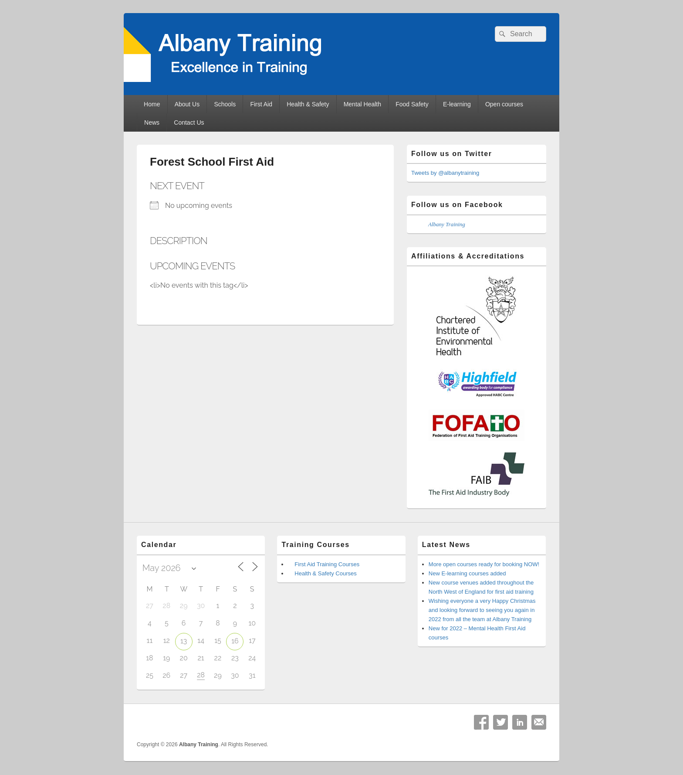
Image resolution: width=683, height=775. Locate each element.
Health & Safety (308, 104)
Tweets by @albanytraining (445, 173)
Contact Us (189, 122)
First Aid (261, 104)
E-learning (457, 104)
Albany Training (446, 224)
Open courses (504, 104)
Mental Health (362, 104)
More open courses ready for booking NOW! (484, 564)
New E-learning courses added (467, 573)
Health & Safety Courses (325, 573)
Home (152, 104)
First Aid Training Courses (326, 564)
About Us (187, 104)
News (151, 122)
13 (183, 641)
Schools (225, 104)
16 (235, 641)
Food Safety (412, 104)
